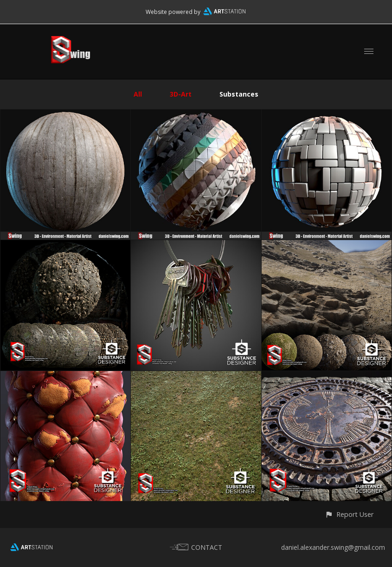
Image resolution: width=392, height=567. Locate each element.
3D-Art (181, 94)
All (138, 94)
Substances (238, 94)
